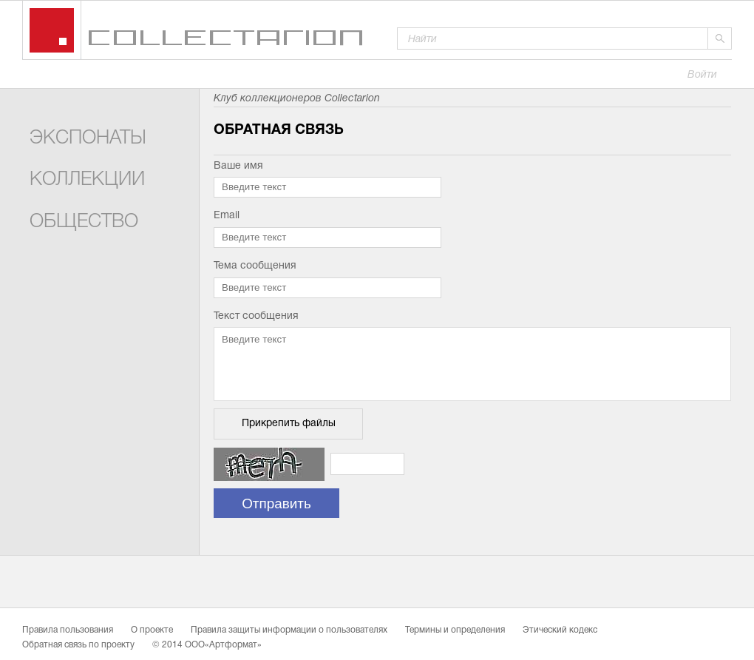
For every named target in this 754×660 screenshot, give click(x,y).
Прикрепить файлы (289, 423)
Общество (84, 222)
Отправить (276, 503)
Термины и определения (455, 630)
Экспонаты (88, 138)
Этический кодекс (560, 630)
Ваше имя (238, 166)
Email (227, 215)
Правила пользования (67, 630)
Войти (702, 75)
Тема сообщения (255, 266)
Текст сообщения (256, 316)
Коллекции (87, 180)
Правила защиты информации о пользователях (289, 630)
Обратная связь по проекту (78, 645)
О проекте (152, 630)
